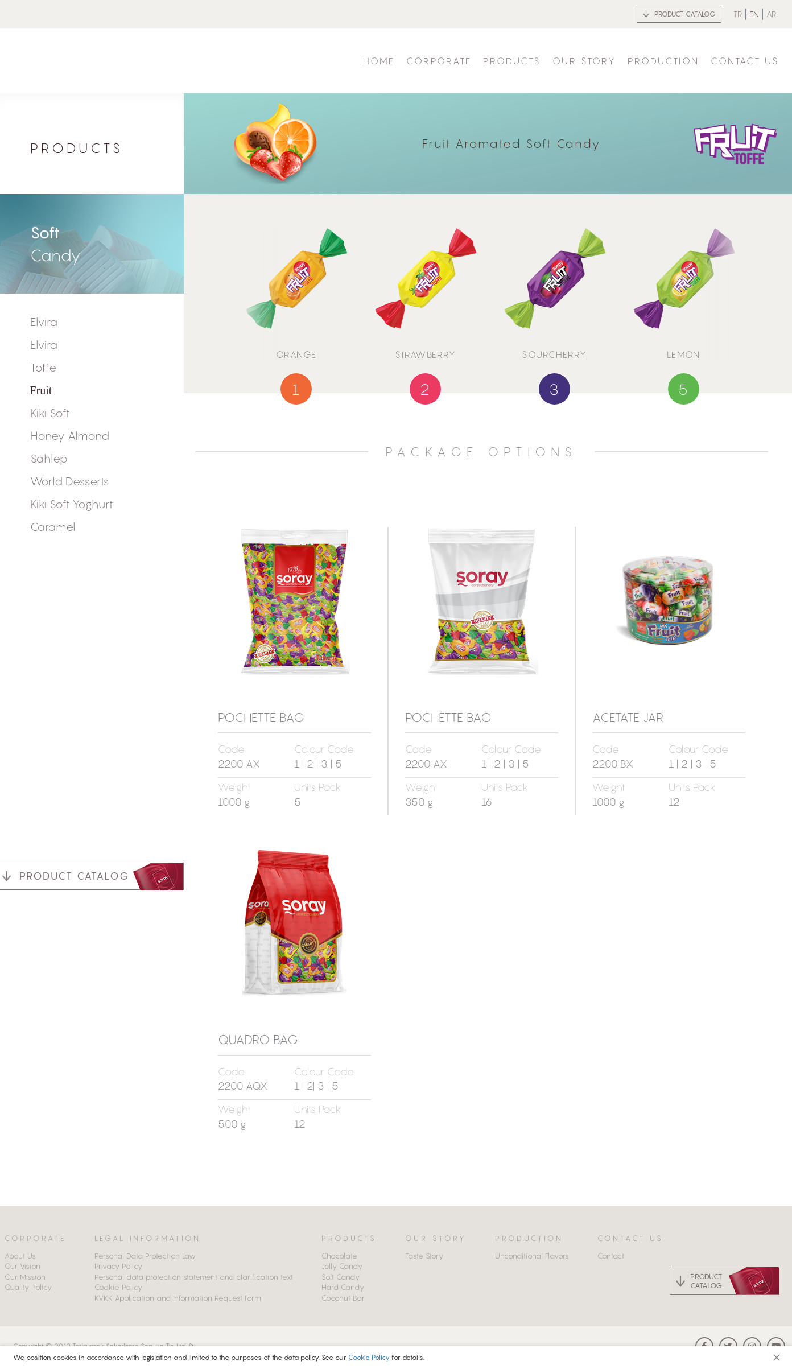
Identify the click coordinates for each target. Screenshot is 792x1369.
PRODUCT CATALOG (684, 14)
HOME (379, 61)
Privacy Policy (118, 1266)
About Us (20, 1255)
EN (754, 14)
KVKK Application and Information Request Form (177, 1297)
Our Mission (25, 1276)
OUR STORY (584, 61)
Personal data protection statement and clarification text (193, 1276)
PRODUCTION (663, 61)
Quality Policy (28, 1287)
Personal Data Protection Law (145, 1255)
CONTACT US (745, 61)
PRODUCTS (512, 61)
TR (737, 14)
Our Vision (22, 1266)
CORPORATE (439, 61)
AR (771, 14)
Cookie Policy (369, 1357)
